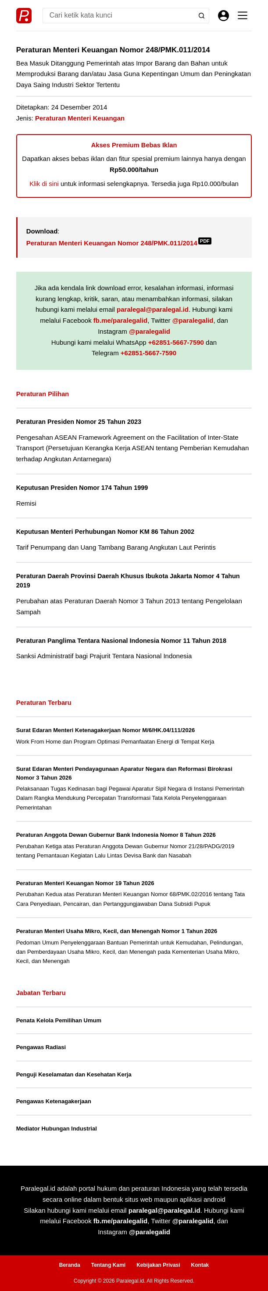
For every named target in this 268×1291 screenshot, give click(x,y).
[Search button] (201, 15)
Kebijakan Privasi (158, 1265)
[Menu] (242, 15)
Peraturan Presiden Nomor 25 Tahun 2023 (78, 421)
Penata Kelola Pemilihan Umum (58, 1020)
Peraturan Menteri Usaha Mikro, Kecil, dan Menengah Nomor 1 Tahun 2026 (117, 931)
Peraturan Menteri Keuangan (80, 118)
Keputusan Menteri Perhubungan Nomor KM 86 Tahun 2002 (105, 531)
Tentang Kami (108, 1265)
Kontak (200, 1265)
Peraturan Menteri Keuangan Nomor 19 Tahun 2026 (85, 883)
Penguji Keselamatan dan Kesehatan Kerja (74, 1074)
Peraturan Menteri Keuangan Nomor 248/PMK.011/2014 (118, 243)
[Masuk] (223, 15)
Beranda (69, 1265)
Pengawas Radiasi (41, 1047)
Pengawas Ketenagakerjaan (53, 1101)
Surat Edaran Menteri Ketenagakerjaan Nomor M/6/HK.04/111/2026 (105, 730)
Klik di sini (44, 183)
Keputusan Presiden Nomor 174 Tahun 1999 (82, 487)
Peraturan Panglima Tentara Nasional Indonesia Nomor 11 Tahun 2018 (121, 640)
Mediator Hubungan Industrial (56, 1128)
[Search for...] (118, 15)
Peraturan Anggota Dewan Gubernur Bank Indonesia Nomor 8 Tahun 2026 (116, 834)
